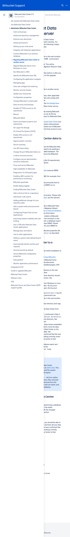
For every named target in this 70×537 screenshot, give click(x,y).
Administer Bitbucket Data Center (23, 28)
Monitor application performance (25, 263)
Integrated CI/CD (17, 267)
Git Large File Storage (21, 128)
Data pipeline (18, 260)
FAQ (12, 282)
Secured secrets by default (23, 250)
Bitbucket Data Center (19, 274)
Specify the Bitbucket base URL (25, 76)
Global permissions (20, 43)
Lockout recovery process (23, 156)
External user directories (22, 39)
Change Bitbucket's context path (25, 101)
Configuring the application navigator (27, 79)
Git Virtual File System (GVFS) (24, 131)
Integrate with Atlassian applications (26, 50)
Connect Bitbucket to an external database (45, 211)
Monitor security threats (22, 90)
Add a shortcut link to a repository (26, 193)
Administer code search (22, 197)
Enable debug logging (21, 186)
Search (62, 5)
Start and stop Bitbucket (46, 257)
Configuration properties (22, 97)
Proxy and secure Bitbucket (23, 165)
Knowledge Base (53, 103)
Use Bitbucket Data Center (21, 25)
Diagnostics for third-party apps (25, 173)
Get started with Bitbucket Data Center (25, 21)
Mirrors (16, 114)
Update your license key (22, 94)
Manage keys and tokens (22, 231)
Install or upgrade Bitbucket (21, 271)
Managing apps (19, 83)
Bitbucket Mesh (19, 118)
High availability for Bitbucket (24, 169)
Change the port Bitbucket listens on (26, 152)
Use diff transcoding (20, 148)
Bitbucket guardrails (20, 182)
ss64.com (50, 368)
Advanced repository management (26, 35)
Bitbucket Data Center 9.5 (24, 14)
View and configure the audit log (25, 86)
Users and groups (19, 32)
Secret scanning (19, 145)
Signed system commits (22, 141)
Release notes (16, 278)
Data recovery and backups (23, 105)
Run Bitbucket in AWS (21, 72)
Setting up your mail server (23, 46)
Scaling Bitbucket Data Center (24, 189)
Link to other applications (22, 234)
